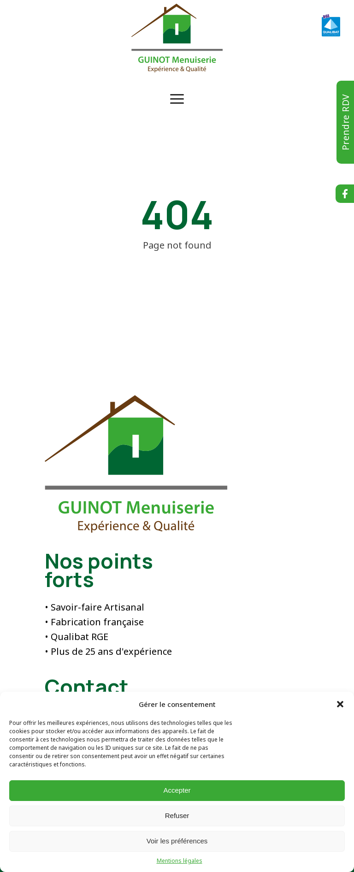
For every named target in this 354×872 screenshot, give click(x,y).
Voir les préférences (177, 841)
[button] (340, 704)
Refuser (177, 815)
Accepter (176, 790)
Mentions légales (179, 861)
